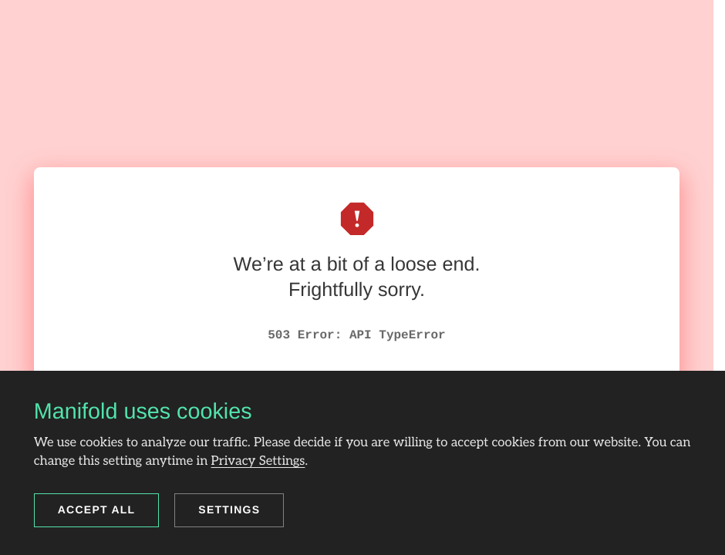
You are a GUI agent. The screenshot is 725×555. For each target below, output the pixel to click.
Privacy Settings (258, 461)
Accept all (97, 509)
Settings (229, 509)
